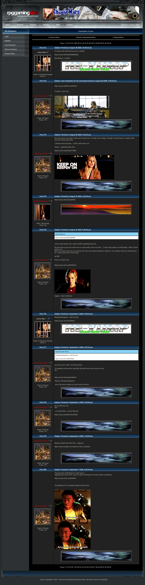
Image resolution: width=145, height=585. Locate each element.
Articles (46, 25)
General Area (118, 37)
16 (92, 43)
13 (85, 43)
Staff (58, 25)
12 (83, 43)
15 (90, 43)
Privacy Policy (10, 53)
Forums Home (54, 37)
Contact (70, 25)
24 (110, 43)
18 (97, 43)
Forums (33, 25)
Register (8, 41)
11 (81, 43)
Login (7, 36)
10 (78, 43)
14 (87, 43)
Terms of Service (11, 49)
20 (101, 43)
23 (108, 43)
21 (103, 43)
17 (94, 43)
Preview (20, 25)
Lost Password (10, 45)
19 (99, 43)
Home (8, 25)
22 (106, 43)
